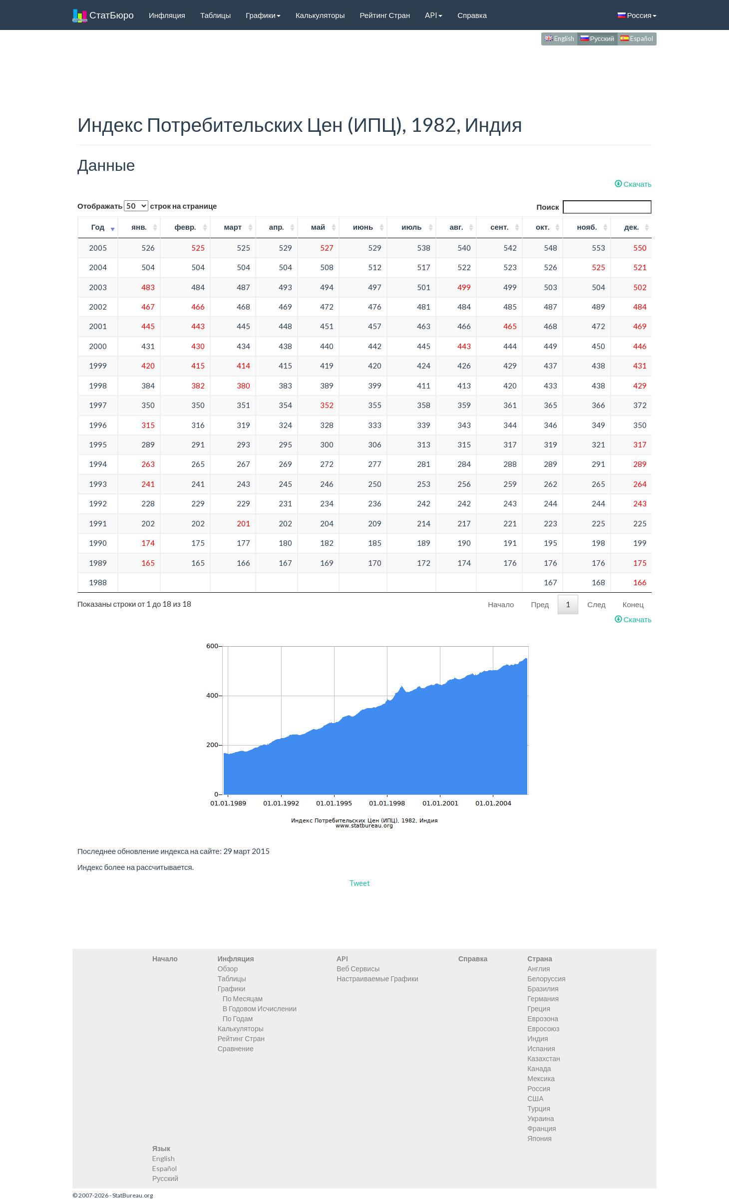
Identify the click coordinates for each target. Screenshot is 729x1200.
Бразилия (542, 988)
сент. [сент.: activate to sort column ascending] (499, 226)
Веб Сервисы (358, 968)
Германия (543, 998)
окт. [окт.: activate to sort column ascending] (542, 226)
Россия (637, 14)
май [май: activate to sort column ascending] (318, 226)
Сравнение (236, 1048)
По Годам (238, 1018)
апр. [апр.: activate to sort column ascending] (276, 226)
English (559, 38)
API (433, 14)
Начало (501, 604)
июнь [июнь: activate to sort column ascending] (363, 226)
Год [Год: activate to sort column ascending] (97, 226)
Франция (541, 1128)
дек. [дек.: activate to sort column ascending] (631, 226)
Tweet (359, 882)
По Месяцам (243, 998)
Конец (633, 604)
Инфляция (167, 14)
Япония (539, 1138)
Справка (472, 14)
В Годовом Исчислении (260, 1008)
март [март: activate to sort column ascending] (233, 226)
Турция (538, 1108)
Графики (263, 14)
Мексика (541, 1078)
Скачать (633, 183)
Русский (597, 38)
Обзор (228, 968)
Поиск (594, 207)
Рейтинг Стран (385, 14)
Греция (538, 1008)
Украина (540, 1118)
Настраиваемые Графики (377, 978)
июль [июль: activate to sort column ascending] (411, 226)
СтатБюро (103, 14)
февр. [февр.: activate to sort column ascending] (185, 226)
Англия (538, 968)
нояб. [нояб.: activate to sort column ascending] (587, 226)
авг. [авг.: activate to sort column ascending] (456, 226)
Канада (539, 1068)
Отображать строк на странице (147, 205)
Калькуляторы (320, 14)
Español (637, 38)
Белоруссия (546, 978)
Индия (537, 1038)
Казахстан (543, 1058)
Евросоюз (543, 1028)
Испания (541, 1048)
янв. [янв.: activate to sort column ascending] (138, 226)
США (535, 1098)
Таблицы (215, 14)
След (596, 604)
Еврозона (542, 1018)
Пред (540, 604)
